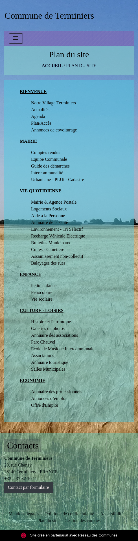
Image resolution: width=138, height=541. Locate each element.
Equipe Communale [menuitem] (49, 159)
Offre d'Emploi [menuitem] (44, 405)
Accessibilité (112, 513)
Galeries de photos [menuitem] (48, 328)
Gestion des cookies (83, 520)
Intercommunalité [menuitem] (47, 172)
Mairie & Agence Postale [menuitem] (53, 202)
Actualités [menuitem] (40, 109)
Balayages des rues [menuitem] (48, 263)
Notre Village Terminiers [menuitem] (53, 102)
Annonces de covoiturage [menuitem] (54, 129)
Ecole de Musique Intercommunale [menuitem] (62, 348)
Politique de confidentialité (69, 513)
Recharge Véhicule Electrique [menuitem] (58, 236)
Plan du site (81, 65)
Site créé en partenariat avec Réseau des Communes (69, 535)
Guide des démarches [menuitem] (50, 166)
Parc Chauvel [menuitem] (43, 342)
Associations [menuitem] (42, 355)
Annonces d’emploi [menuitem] (49, 398)
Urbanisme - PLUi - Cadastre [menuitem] (57, 179)
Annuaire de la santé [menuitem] (49, 222)
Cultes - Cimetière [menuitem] (47, 249)
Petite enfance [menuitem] (43, 285)
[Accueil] (49, 15)
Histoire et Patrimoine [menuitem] (51, 321)
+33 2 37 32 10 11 (20, 478)
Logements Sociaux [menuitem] (49, 208)
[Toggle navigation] (16, 38)
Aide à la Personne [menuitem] (48, 215)
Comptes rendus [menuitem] (45, 152)
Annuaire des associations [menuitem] (54, 335)
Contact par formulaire (28, 487)
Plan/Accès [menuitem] (41, 123)
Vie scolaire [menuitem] (41, 299)
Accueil (52, 65)
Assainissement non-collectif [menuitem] (57, 256)
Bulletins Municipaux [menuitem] (50, 242)
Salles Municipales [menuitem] (48, 369)
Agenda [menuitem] (38, 116)
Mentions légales (23, 513)
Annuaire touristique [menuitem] (49, 362)
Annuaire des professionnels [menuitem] (56, 391)
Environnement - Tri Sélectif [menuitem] (57, 229)
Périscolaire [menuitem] (41, 292)
